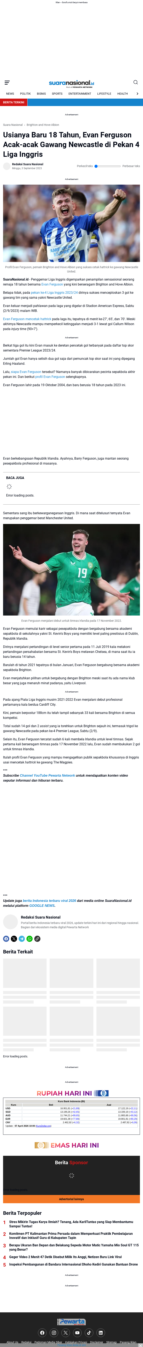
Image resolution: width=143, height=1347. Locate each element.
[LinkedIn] (100, 1332)
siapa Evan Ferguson (26, 372)
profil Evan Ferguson (50, 377)
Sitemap (111, 1342)
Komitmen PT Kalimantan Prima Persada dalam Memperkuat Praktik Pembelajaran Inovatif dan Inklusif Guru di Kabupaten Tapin (71, 1236)
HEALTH (122, 93)
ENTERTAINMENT (80, 93)
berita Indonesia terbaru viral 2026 (49, 900)
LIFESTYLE (104, 93)
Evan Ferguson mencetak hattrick (27, 319)
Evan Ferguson (52, 284)
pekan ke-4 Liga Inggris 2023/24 (54, 293)
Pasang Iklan (128, 1342)
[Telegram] (22, 939)
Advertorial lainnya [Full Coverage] (71, 1199)
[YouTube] (77, 1332)
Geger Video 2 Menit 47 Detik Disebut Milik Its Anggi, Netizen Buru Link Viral (65, 1257)
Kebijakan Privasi (76, 1342)
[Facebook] (6, 939)
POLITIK (25, 93)
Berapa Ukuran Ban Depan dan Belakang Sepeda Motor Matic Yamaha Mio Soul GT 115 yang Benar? (74, 1247)
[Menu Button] (7, 82)
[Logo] (71, 1322)
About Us (12, 1342)
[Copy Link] (37, 939)
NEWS (10, 93)
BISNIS (41, 93)
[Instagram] (54, 1332)
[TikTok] (89, 1332)
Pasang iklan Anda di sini (71, 1345)
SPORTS (57, 93)
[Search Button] (136, 82)
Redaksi (26, 1342)
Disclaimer (96, 1342)
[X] (14, 939)
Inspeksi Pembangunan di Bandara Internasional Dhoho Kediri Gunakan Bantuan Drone (73, 1264)
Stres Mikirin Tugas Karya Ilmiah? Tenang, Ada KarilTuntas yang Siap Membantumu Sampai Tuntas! (71, 1224)
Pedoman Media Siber (48, 1342)
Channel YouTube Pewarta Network (47, 775)
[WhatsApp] (29, 939)
